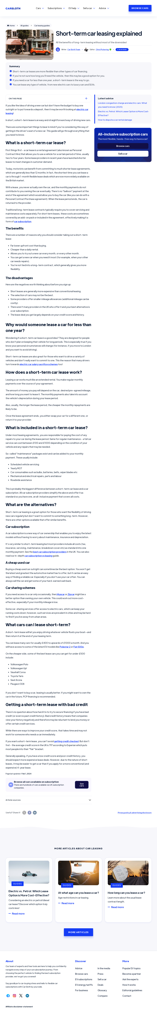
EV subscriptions (83, 979)
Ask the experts (130, 979)
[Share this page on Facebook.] (29, 813)
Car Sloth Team (73, 49)
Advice (78, 968)
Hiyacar (60, 594)
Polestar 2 (65, 646)
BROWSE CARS (140, 8)
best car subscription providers (49, 551)
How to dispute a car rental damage (115, 119)
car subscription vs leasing (38, 555)
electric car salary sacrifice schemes (39, 364)
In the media (104, 968)
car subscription (22, 221)
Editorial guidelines (132, 990)
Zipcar (71, 594)
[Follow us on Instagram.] (14, 995)
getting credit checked (66, 741)
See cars (82, 784)
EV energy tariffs (84, 984)
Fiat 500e (78, 646)
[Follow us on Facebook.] (8, 995)
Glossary (102, 990)
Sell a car (122, 153)
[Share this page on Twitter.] (24, 813)
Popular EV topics (131, 968)
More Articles (78, 932)
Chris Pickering (102, 49)
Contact (126, 995)
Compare (103, 995)
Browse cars (123, 146)
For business (81, 990)
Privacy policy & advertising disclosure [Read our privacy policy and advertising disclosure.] (135, 812)
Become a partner (131, 973)
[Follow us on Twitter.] (20, 995)
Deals (100, 984)
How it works (129, 984)
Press (100, 973)
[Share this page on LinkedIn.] (34, 813)
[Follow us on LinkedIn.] (27, 995)
